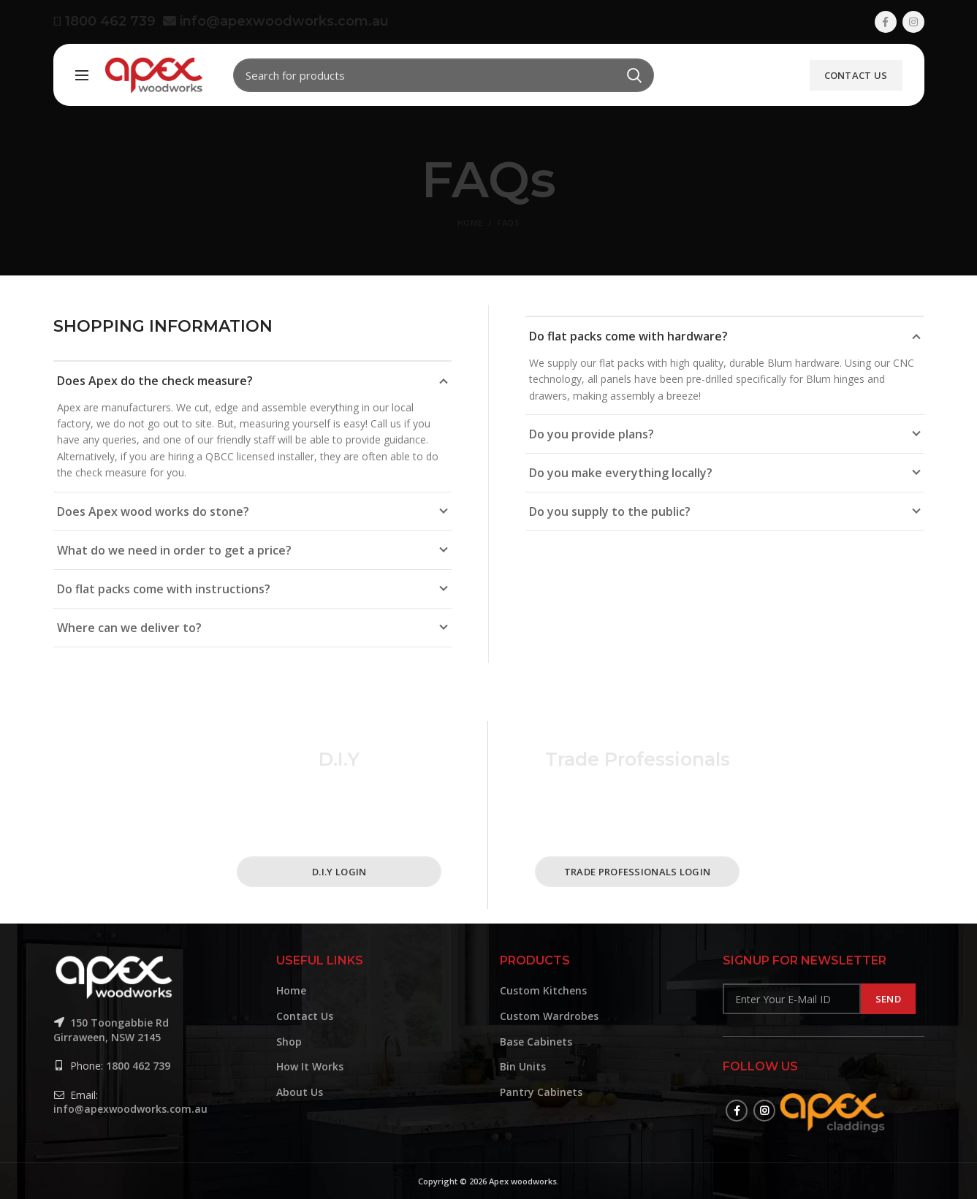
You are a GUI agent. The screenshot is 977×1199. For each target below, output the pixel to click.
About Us (299, 1092)
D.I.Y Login (339, 871)
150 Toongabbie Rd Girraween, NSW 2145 (111, 1030)
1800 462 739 (108, 21)
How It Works (309, 1066)
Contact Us (856, 75)
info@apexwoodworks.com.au (276, 21)
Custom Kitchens (543, 990)
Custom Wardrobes (549, 1016)
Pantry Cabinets (541, 1092)
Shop (289, 1041)
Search (634, 75)
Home (469, 222)
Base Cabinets (536, 1041)
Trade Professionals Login (637, 871)
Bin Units (523, 1066)
